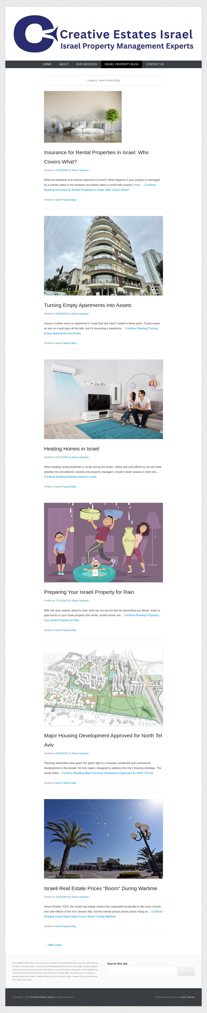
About (64, 64)
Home (47, 64)
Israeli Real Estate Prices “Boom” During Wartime (100, 888)
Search (186, 970)
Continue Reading (70, 476)
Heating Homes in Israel (71, 449)
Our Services (86, 64)
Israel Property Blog (122, 64)
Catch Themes (187, 997)
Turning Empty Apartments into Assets (87, 305)
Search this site (117, 963)
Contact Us (155, 64)
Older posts (53, 944)
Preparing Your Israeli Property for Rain (89, 592)
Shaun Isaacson (80, 170)
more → (139, 184)
